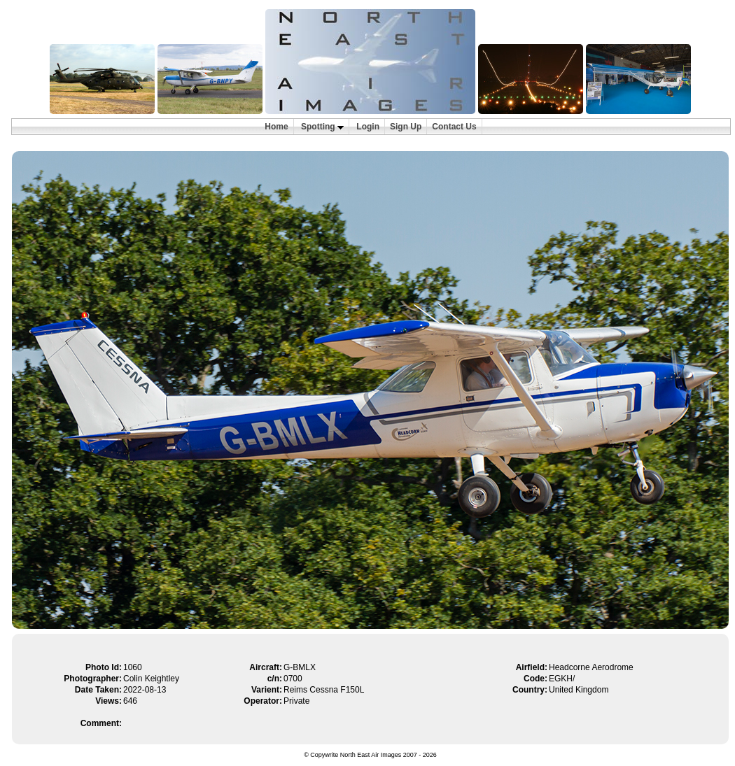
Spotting (322, 127)
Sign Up (405, 127)
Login (367, 127)
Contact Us (454, 127)
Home (276, 127)
